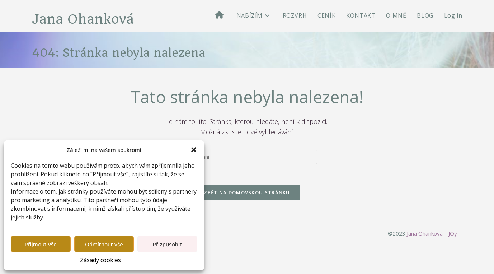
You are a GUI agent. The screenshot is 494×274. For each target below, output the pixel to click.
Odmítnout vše (104, 244)
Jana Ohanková (84, 20)
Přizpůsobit (167, 244)
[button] (193, 149)
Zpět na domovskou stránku (247, 193)
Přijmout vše (41, 244)
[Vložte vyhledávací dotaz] (247, 157)
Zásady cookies (100, 260)
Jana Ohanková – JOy (432, 234)
